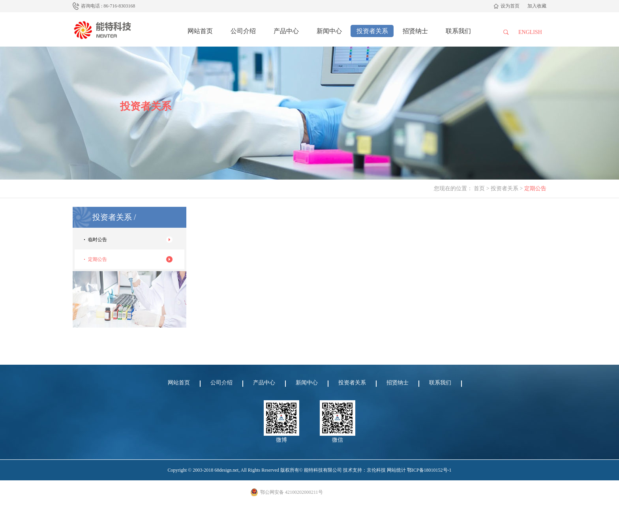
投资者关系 (372, 31)
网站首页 (200, 31)
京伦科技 (376, 470)
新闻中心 (329, 31)
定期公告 (97, 259)
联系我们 (458, 31)
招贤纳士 (415, 31)
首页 (479, 188)
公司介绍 (243, 31)
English (530, 32)
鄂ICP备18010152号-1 (429, 470)
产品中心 (286, 31)
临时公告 (97, 239)
